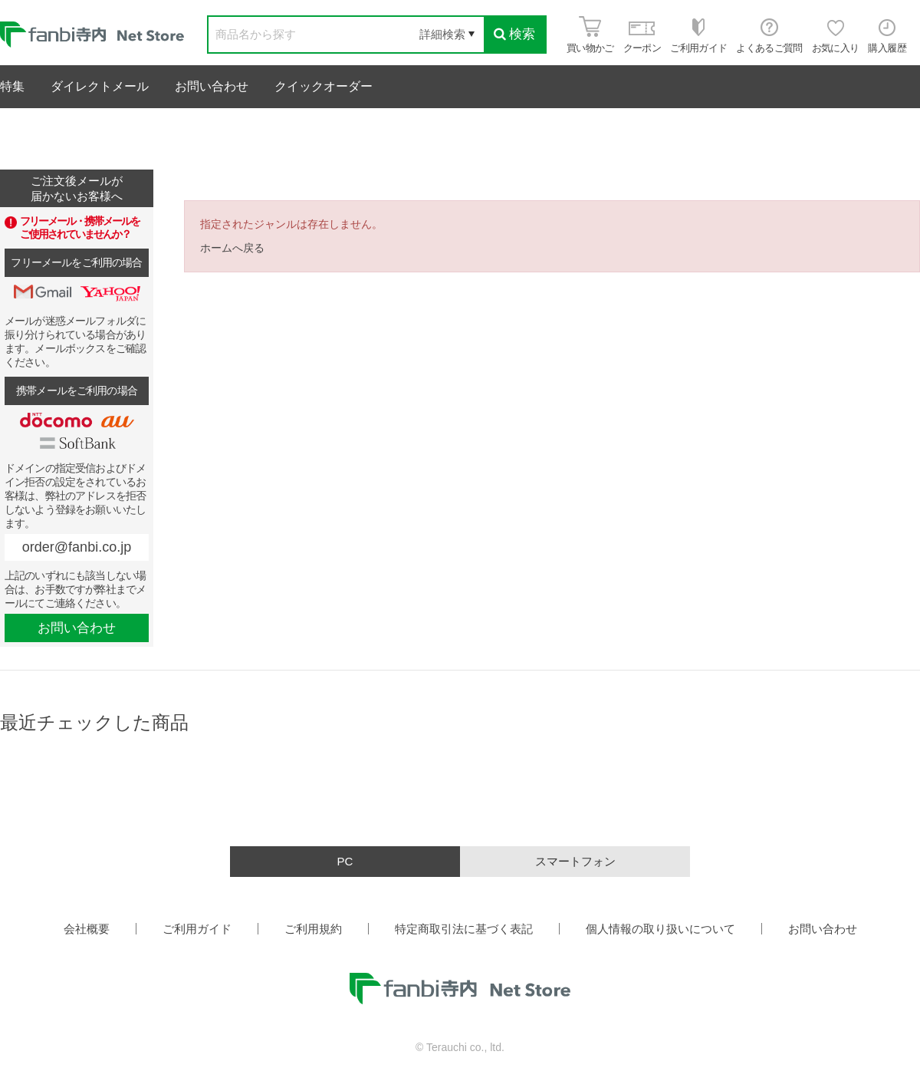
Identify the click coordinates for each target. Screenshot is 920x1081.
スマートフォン (575, 861)
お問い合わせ (211, 86)
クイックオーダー (323, 86)
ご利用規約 (313, 928)
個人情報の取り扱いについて (660, 928)
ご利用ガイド (197, 928)
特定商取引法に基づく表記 (464, 928)
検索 (514, 34)
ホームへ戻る (232, 248)
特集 (12, 86)
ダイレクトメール (100, 86)
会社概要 (87, 928)
